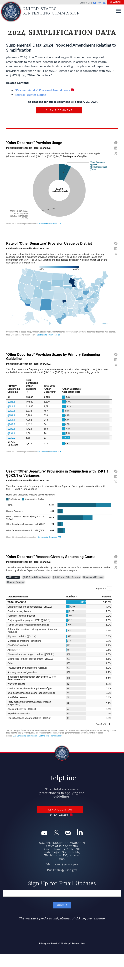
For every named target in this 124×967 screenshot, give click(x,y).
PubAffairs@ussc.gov (62, 870)
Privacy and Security (49, 943)
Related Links (78, 943)
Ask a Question (60, 809)
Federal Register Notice (30, 94)
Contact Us (85, 2)
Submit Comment (59, 110)
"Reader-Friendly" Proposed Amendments (42, 90)
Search (116, 2)
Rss (104, 2)
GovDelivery (100, 2)
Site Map (65, 943)
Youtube (94, 2)
